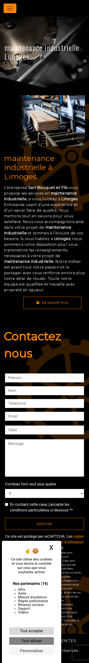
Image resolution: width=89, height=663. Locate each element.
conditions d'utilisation (65, 542)
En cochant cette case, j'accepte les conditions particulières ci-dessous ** (41, 507)
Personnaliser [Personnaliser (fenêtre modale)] (31, 651)
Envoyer (44, 524)
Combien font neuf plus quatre (30, 484)
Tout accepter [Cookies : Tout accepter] (31, 631)
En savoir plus (52, 303)
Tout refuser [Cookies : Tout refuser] (31, 641)
